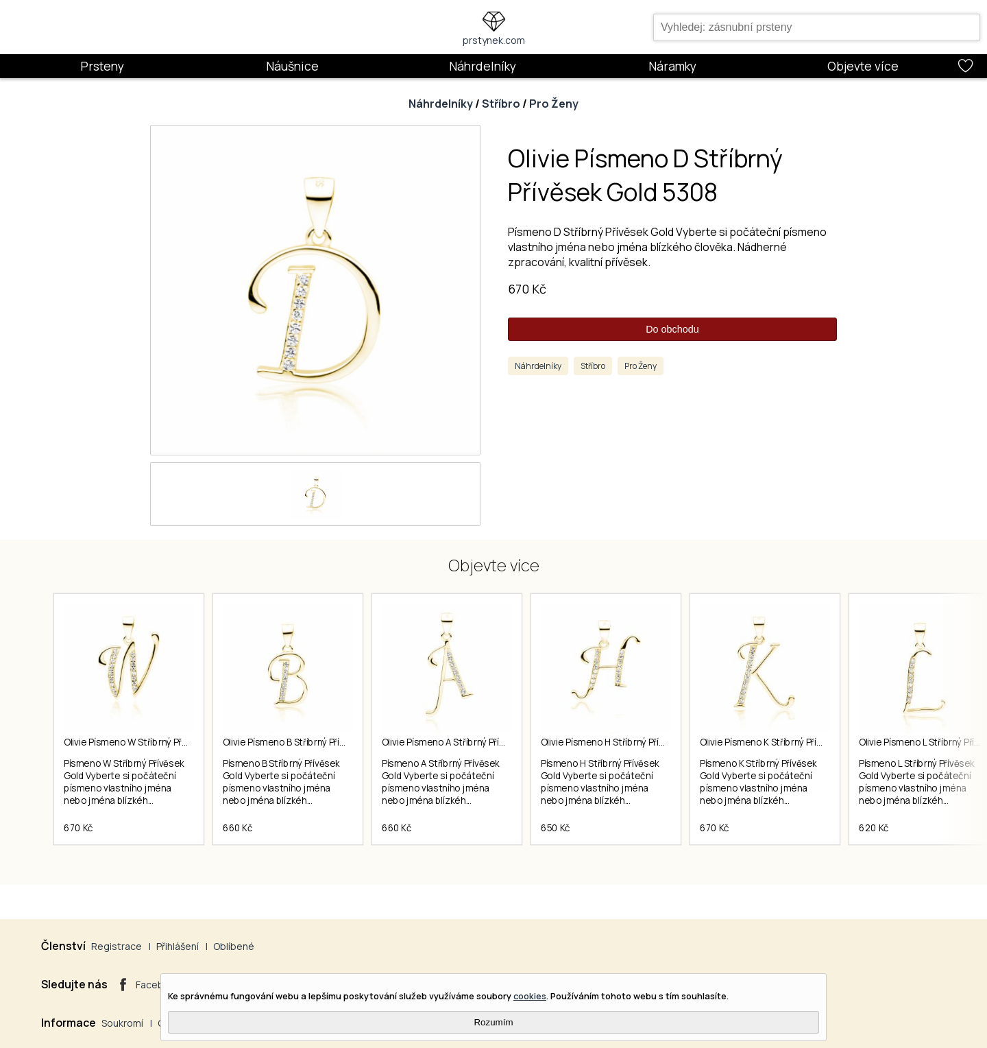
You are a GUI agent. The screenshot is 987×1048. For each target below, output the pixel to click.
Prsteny (102, 66)
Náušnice (292, 66)
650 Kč (555, 828)
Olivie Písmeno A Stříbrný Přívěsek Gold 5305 (476, 742)
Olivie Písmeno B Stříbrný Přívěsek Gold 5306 (317, 742)
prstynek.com (494, 40)
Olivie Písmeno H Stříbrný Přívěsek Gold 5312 (635, 742)
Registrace (116, 946)
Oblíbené (233, 946)
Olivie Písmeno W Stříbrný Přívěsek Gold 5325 (159, 742)
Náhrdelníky (482, 66)
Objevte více (863, 66)
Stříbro (501, 103)
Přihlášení (177, 946)
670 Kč (527, 289)
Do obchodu (672, 329)
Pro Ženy (553, 103)
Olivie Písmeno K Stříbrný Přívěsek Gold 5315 (793, 742)
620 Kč (874, 828)
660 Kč (238, 828)
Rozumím (493, 1022)
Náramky (672, 66)
